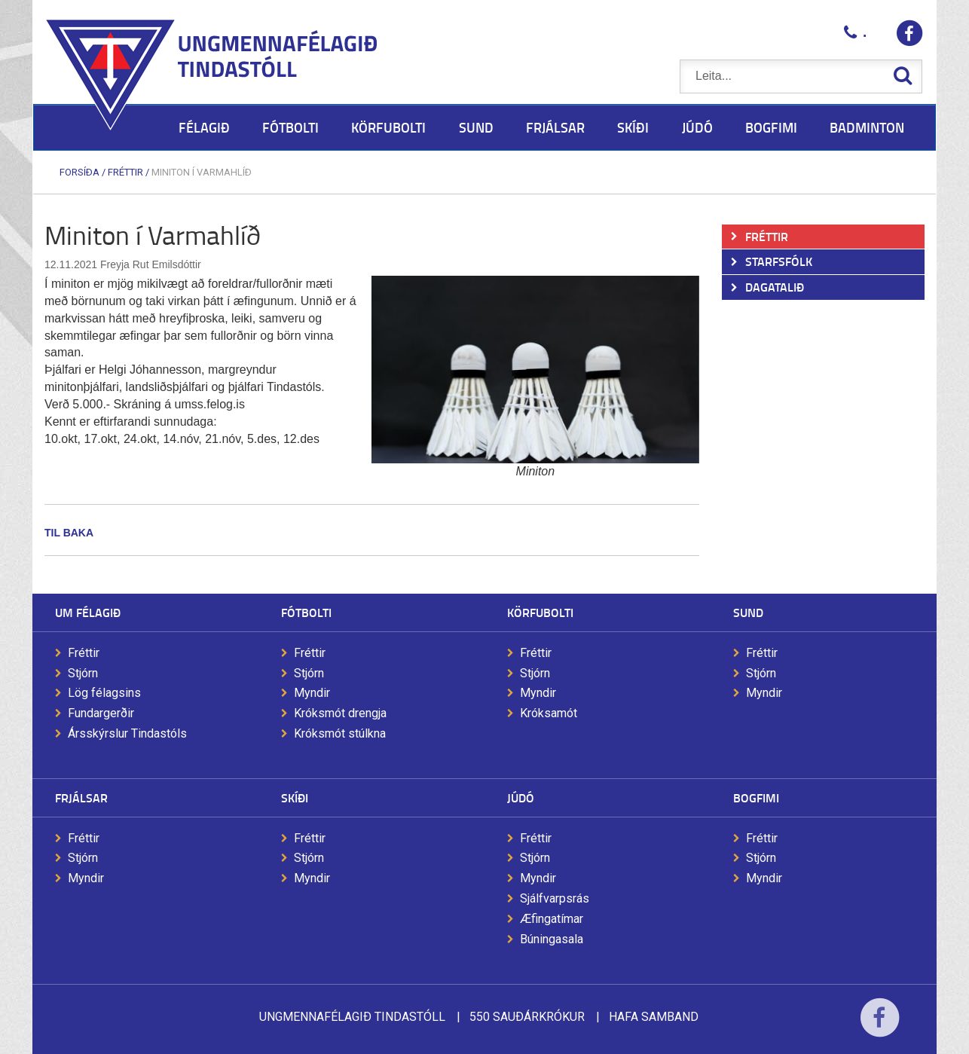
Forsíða (79, 172)
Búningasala (551, 939)
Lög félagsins (104, 693)
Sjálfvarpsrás (554, 898)
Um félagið (88, 612)
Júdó (520, 797)
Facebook (879, 1027)
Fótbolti (306, 612)
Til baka (68, 533)
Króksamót (548, 713)
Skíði (294, 797)
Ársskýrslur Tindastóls (127, 733)
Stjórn (83, 673)
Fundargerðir (101, 713)
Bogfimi (756, 797)
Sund (748, 612)
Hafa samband (653, 1017)
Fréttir (125, 172)
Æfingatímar (551, 919)
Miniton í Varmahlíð (201, 172)
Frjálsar (81, 797)
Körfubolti (540, 612)
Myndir (312, 693)
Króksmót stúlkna (340, 733)
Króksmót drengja (340, 713)
